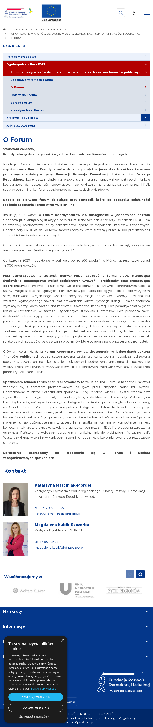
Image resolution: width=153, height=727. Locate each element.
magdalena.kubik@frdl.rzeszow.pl (59, 547)
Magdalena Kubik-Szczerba (62, 524)
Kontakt (15, 471)
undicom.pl (84, 722)
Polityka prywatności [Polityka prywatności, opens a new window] (43, 689)
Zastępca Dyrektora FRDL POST (58, 530)
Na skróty (12, 611)
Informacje (14, 626)
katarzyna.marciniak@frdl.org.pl (57, 514)
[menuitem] (76, 57)
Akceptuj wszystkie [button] (36, 697)
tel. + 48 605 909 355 (50, 508)
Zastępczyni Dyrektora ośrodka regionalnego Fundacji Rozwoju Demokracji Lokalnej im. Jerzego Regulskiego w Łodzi (90, 494)
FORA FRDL (14, 46)
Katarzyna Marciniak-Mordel (63, 485)
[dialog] (35, 679)
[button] (35, 717)
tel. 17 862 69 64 (46, 542)
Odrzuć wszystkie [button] (36, 707)
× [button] (62, 640)
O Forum (17, 140)
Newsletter (14, 641)
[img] (51, 12)
